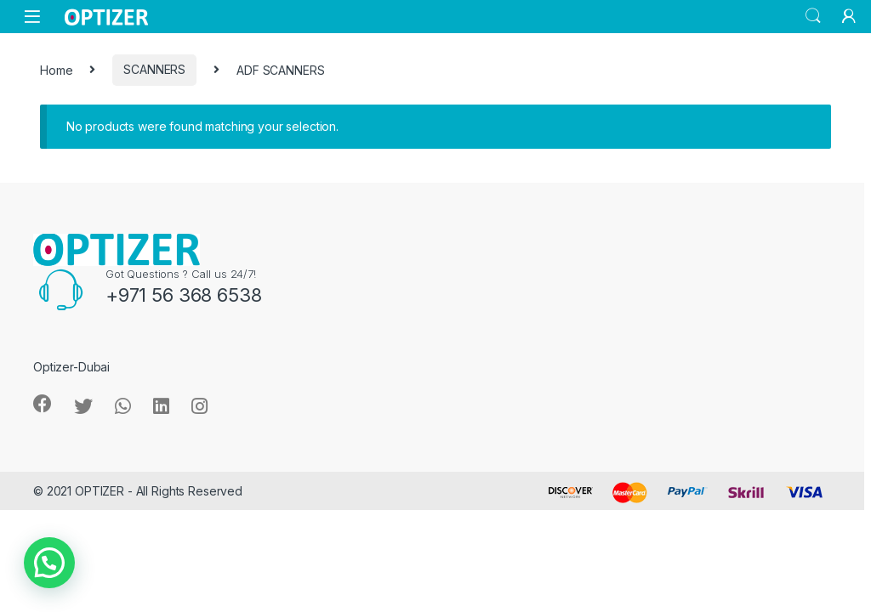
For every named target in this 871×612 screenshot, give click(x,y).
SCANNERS (154, 69)
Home (56, 69)
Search (813, 16)
